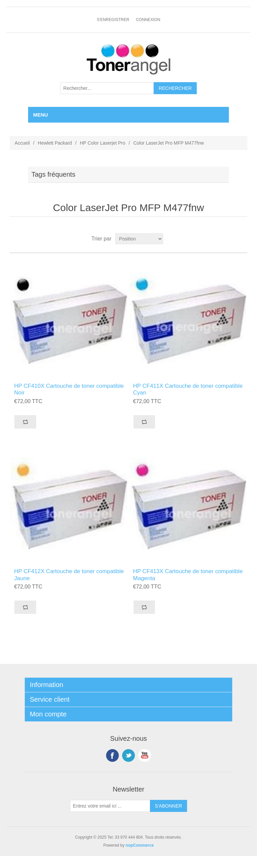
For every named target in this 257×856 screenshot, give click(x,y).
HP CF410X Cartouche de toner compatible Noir (69, 389)
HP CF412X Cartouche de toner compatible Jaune (69, 574)
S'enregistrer (113, 19)
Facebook (112, 755)
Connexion (148, 19)
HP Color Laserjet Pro (102, 143)
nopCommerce (139, 845)
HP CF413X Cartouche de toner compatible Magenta (188, 574)
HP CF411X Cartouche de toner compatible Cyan (188, 389)
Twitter (128, 755)
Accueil (22, 143)
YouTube (144, 755)
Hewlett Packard (55, 143)
